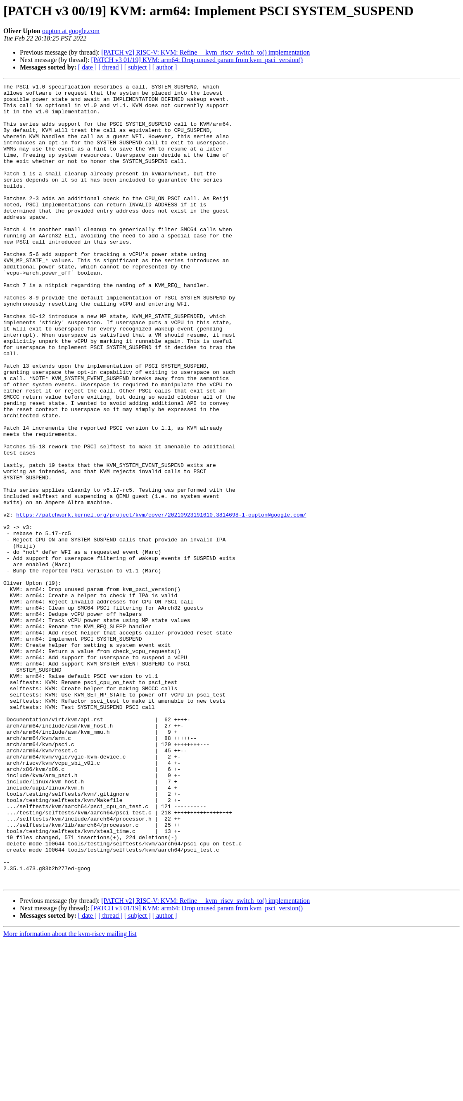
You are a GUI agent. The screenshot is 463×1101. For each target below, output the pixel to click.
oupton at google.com (71, 30)
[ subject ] (137, 67)
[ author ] (164, 67)
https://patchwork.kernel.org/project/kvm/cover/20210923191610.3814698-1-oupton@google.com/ (161, 601)
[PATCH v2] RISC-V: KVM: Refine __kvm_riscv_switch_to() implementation (205, 52)
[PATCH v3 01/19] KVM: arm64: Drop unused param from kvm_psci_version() (197, 59)
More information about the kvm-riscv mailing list (70, 1093)
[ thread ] (110, 67)
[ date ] (87, 67)
